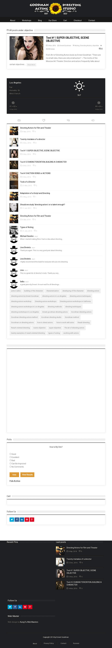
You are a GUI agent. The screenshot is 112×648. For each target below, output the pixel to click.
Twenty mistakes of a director (32, 139)
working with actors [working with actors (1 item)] (71, 333)
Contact (91, 20)
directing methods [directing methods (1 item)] (55, 307)
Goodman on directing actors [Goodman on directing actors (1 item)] (22, 322)
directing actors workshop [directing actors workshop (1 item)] (21, 301)
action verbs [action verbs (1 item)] (16, 291)
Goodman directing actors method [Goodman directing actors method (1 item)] (24, 317)
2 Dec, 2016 (25, 143)
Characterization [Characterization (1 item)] (52, 291)
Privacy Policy (49, 643)
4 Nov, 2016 (25, 166)
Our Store (53, 20)
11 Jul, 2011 (25, 208)
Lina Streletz (27, 247)
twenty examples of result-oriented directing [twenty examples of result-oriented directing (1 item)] (28, 333)
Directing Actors (86, 45)
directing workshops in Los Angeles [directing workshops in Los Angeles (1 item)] (25, 312)
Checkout (78, 20)
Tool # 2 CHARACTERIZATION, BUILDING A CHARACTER (43, 162)
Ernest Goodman (64, 45)
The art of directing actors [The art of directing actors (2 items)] (74, 328)
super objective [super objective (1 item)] (55, 328)
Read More (31, 65)
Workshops (26, 20)
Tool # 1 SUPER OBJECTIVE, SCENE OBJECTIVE (40, 151)
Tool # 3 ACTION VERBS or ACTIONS (35, 173)
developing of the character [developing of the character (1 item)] (73, 291)
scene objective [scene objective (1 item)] (39, 328)
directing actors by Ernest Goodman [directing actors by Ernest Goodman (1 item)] (25, 296)
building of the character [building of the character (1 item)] (33, 291)
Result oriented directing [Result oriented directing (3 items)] (20, 328)
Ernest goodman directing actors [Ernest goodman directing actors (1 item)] (55, 312)
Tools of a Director (27, 182)
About (12, 20)
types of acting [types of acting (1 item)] (54, 333)
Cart (65, 20)
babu (24, 281)
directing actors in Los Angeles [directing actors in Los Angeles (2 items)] (54, 296)
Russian (76, 643)
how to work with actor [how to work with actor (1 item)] (65, 322)
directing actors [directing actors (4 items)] (93, 291)
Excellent (15, 457)
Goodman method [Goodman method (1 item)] (72, 317)
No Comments (18, 467)
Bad (13, 460)
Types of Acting (26, 227)
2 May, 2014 (25, 197)
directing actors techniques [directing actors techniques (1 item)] (80, 296)
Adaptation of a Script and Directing (35, 193)
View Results (27, 475)
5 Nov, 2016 (51, 45)
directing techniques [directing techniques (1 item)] (73, 307)
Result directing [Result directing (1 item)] (84, 322)
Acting (77, 45)
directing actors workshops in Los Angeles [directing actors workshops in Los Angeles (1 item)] (27, 307)
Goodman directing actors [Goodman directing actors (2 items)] (81, 312)
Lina (24, 270)
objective (95, 45)
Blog (40, 20)
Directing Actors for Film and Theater (35, 128)
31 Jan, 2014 (26, 231)
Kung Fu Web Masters (29, 622)
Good (14, 454)
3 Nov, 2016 (25, 177)
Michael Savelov (29, 236)
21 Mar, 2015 (26, 185)
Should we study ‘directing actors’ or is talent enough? (42, 205)
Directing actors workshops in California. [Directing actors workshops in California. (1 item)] (75, 301)
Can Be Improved (19, 464)
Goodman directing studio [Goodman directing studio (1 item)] (51, 317)
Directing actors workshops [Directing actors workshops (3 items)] (45, 301)
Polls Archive (15, 481)
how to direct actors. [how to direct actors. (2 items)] (45, 322)
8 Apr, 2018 (25, 132)
